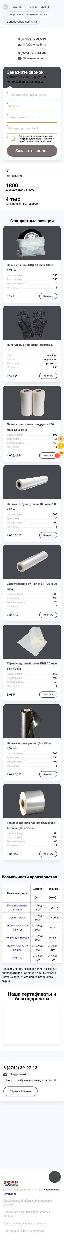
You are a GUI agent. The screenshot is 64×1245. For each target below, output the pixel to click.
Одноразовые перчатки (22, 21)
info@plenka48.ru (34, 44)
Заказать (48, 296)
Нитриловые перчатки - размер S (30, 344)
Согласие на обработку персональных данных (27, 1202)
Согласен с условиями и (37, 139)
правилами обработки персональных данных (37, 140)
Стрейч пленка (39, 6)
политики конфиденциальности (35, 137)
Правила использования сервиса (24, 1223)
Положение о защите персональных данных (26, 1214)
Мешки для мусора (17, 937)
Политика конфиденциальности (24, 1231)
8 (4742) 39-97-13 (32, 39)
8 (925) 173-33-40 (32, 53)
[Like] (61, 441)
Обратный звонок (20, 1091)
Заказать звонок (34, 58)
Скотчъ (17, 6)
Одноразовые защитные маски (27, 14)
